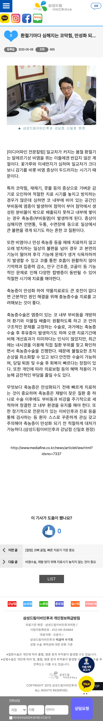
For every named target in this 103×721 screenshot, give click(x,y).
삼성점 (28, 604)
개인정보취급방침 (67, 618)
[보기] (47, 717)
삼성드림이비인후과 (38, 618)
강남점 (12, 604)
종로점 (59, 604)
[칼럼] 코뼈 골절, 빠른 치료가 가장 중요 (49, 550)
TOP (96, 686)
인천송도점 (90, 603)
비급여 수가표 (64, 639)
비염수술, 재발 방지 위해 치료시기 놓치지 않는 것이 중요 (60, 562)
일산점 (75, 604)
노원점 (44, 604)
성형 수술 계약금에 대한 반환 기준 (51, 644)
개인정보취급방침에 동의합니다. (28, 717)
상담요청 (82, 708)
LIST (52, 579)
